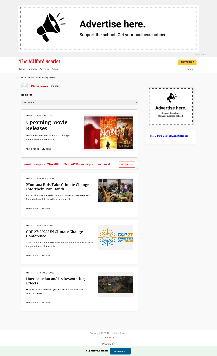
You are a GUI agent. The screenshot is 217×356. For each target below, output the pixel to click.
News (22, 69)
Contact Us (108, 337)
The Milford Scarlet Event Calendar (169, 136)
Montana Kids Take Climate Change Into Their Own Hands (57, 187)
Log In (190, 69)
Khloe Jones (32, 148)
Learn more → (120, 351)
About (55, 69)
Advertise (44, 69)
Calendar (32, 69)
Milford (29, 115)
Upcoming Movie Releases (46, 125)
